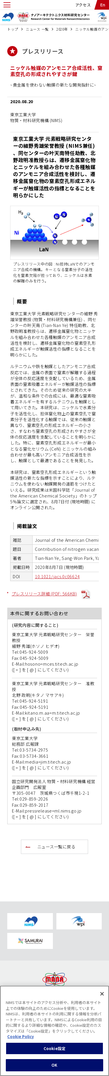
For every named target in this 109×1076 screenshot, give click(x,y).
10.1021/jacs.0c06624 (57, 576)
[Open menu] (7, 5)
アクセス (83, 5)
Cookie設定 (54, 1051)
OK (54, 1068)
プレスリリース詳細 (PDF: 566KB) (44, 593)
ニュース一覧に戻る (56, 846)
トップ (12, 29)
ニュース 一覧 (37, 29)
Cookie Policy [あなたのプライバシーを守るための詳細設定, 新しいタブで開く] (20, 1040)
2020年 (62, 29)
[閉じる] (102, 997)
